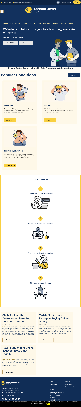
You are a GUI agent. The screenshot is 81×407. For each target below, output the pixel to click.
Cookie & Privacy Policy (72, 401)
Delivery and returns (70, 386)
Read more (9, 340)
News (51, 386)
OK (48, 404)
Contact (52, 389)
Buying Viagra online (8, 359)
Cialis (3, 327)
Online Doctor (73, 75)
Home (51, 381)
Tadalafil (41, 327)
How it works (25, 43)
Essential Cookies (38, 403)
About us (67, 381)
